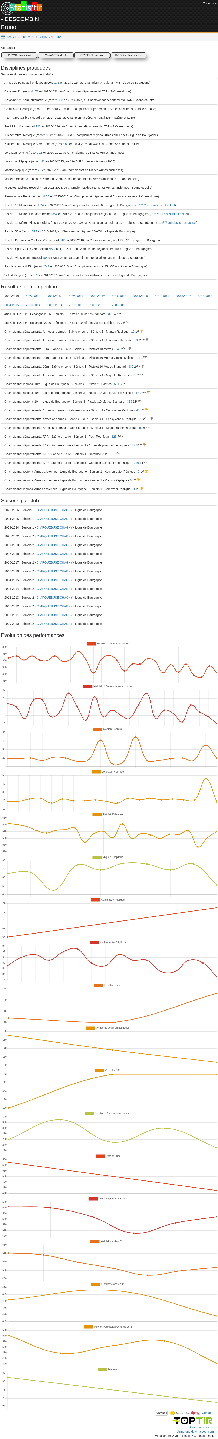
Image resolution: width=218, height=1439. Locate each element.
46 (43, 161)
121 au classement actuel (176, 222)
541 (46, 266)
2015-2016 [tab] (205, 296)
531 (116, 384)
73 (44, 109)
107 (132, 445)
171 (56, 82)
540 (117, 349)
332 (130, 366)
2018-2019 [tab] (140, 296)
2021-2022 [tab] (97, 296)
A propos (161, 1412)
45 (40, 170)
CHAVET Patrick (55, 55)
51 (134, 375)
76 (47, 196)
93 (47, 135)
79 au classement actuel (169, 214)
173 (35, 91)
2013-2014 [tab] (33, 305)
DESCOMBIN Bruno (48, 37)
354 (54, 214)
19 (133, 331)
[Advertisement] (124, 10)
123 (38, 126)
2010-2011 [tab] (97, 305)
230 (136, 463)
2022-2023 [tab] (76, 296)
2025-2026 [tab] (11, 296)
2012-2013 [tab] (54, 305)
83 (141, 428)
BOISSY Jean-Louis (128, 55)
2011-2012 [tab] (76, 305)
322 (110, 314)
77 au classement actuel (156, 205)
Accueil (11, 37)
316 (129, 401)
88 (67, 144)
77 (41, 187)
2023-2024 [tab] (54, 296)
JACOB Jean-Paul (19, 55)
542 (62, 240)
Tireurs (25, 37)
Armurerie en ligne (201, 1427)
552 (41, 205)
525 (34, 231)
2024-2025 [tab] (33, 296)
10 (118, 322)
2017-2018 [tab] (162, 296)
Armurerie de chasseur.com (195, 1431)
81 (28, 179)
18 (41, 152)
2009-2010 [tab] (119, 305)
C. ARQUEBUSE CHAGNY (55, 510)
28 (62, 222)
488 (45, 257)
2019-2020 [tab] (119, 296)
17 (137, 392)
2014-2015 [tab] (11, 305)
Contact (207, 1412)
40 (138, 410)
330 (60, 100)
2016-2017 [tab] (183, 296)
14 (138, 357)
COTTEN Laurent (92, 55)
